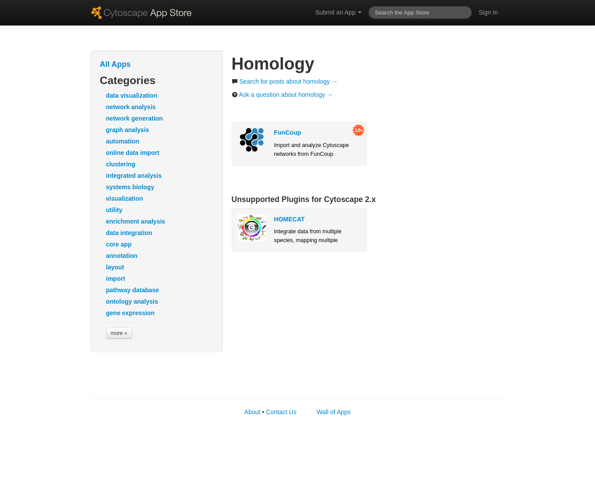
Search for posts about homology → (285, 81)
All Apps (115, 64)
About (252, 411)
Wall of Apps (334, 411)
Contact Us (281, 411)
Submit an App (338, 12)
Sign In (488, 12)
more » (119, 333)
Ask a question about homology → (282, 94)
